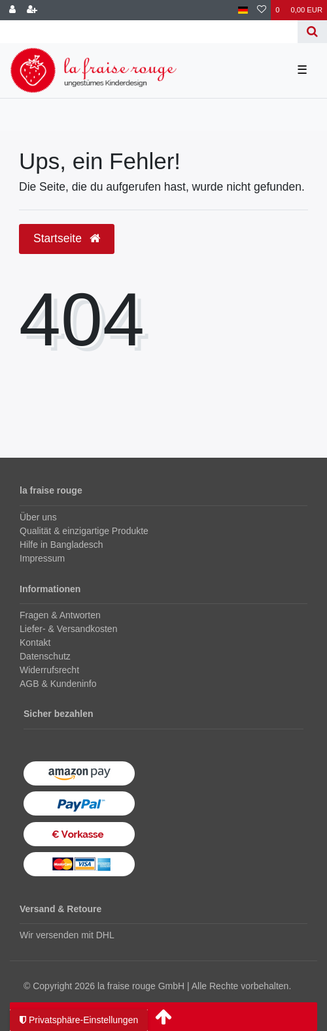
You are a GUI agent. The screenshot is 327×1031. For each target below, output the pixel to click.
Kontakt (35, 642)
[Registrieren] (32, 10)
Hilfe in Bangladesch (61, 544)
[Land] (242, 10)
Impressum (42, 558)
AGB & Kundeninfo (58, 683)
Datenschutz (45, 656)
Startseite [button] (66, 238)
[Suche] (312, 31)
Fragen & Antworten (60, 615)
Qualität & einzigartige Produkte (84, 531)
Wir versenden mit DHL (67, 935)
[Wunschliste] (261, 10)
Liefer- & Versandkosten (68, 629)
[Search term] (149, 31)
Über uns (38, 517)
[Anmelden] (12, 10)
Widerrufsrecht (49, 670)
